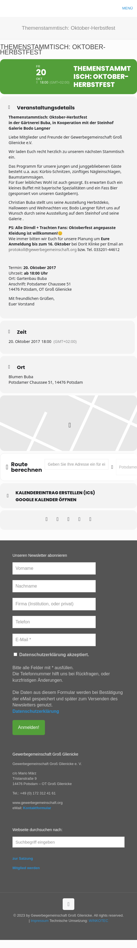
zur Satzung (22, 866)
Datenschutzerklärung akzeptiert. (51, 662)
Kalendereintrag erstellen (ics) (55, 501)
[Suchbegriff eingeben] (68, 850)
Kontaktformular (37, 816)
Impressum (40, 929)
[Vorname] (54, 576)
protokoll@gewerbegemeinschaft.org (43, 257)
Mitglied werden (26, 876)
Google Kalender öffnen (46, 508)
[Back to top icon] (68, 912)
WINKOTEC (98, 929)
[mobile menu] (129, 8)
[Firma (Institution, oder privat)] (54, 612)
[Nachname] (54, 594)
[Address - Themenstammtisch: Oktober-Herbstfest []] (76, 472)
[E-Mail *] (54, 648)
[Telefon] (54, 630)
